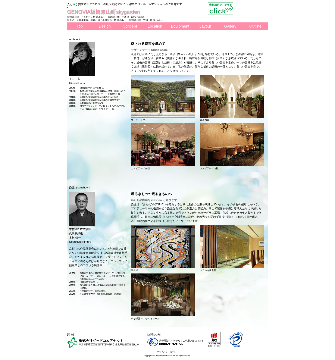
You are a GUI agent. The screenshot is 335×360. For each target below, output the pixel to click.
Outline (255, 26)
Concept (130, 26)
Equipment (180, 26)
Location (155, 26)
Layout (205, 26)
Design (105, 26)
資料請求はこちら (220, 8)
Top (79, 26)
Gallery (230, 26)
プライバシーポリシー (167, 352)
